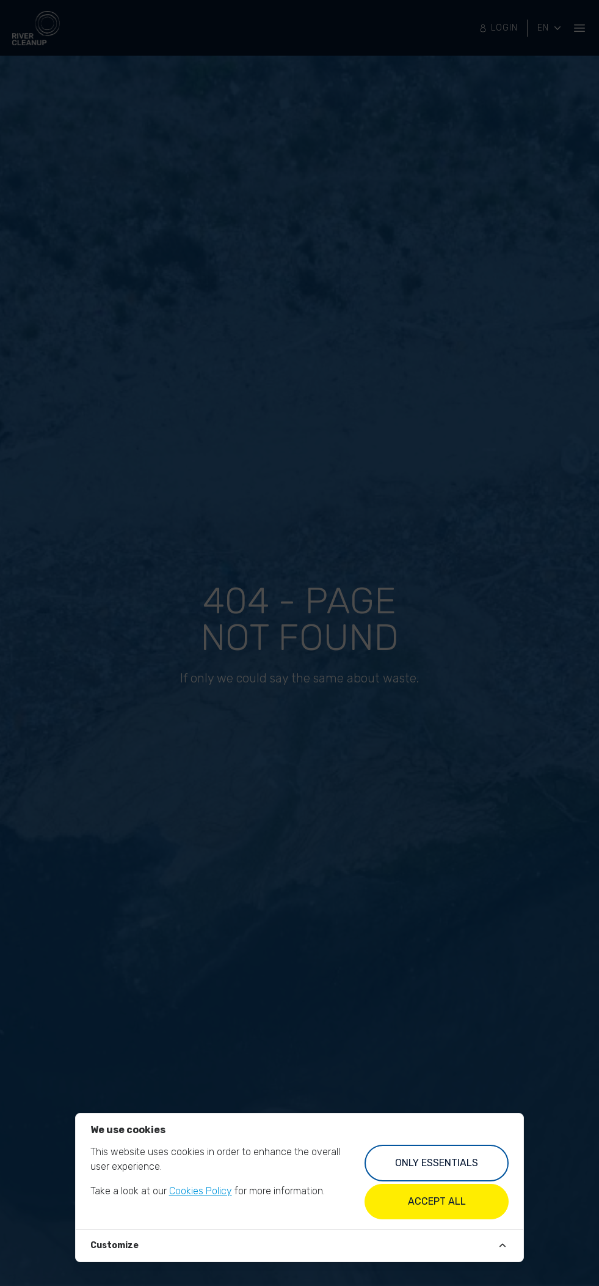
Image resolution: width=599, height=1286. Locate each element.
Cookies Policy (200, 1191)
